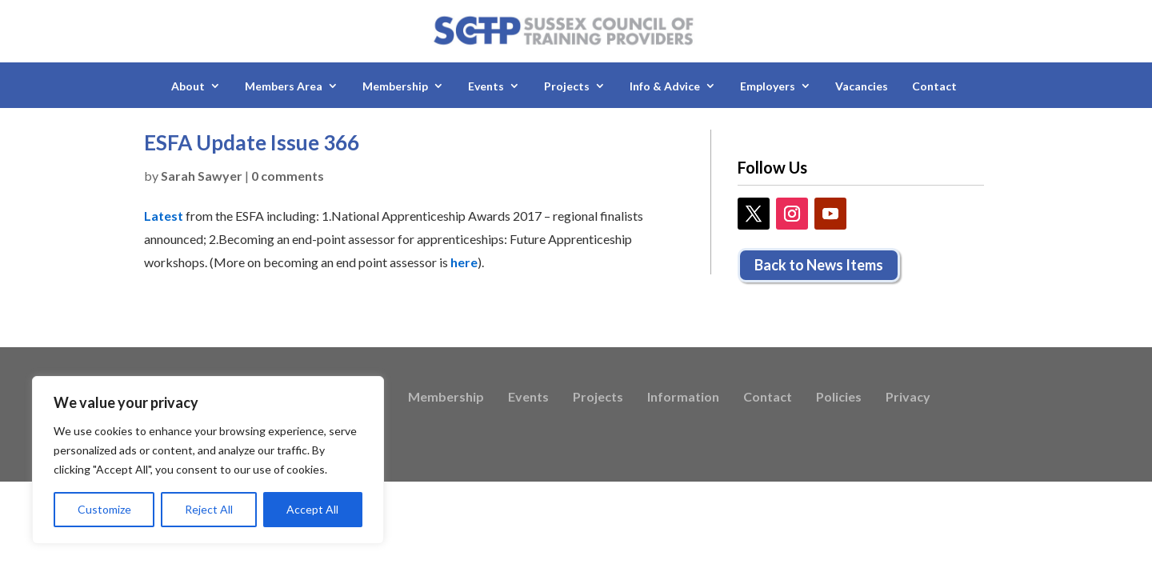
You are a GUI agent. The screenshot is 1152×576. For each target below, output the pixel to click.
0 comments (287, 175)
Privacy (908, 397)
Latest (163, 215)
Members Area (283, 86)
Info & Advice (665, 86)
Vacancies (861, 86)
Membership (395, 86)
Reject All (209, 509)
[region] (208, 460)
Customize (104, 509)
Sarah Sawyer (201, 175)
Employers (767, 86)
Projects (567, 86)
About (188, 86)
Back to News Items (818, 265)
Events (486, 86)
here (464, 262)
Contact (934, 86)
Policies (839, 397)
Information (683, 397)
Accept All (312, 509)
